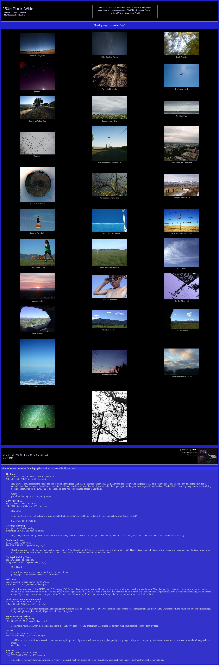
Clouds (119, 7)
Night (130, 10)
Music (124, 10)
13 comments (192, 455)
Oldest (15, 12)
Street (127, 13)
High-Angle (146, 7)
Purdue (113, 13)
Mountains (117, 10)
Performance (138, 10)
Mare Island (102, 10)
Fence (124, 8)
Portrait (148, 10)
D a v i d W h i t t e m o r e (21, 454)
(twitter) (44, 455)
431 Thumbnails (10, 15)
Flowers (135, 8)
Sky (117, 13)
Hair (139, 8)
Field (129, 8)
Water (137, 13)
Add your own (68, 468)
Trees (132, 13)
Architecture (111, 7)
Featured (7, 12)
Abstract (102, 8)
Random (21, 15)
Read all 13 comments (50, 468)
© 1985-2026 (8, 458)
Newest (23, 12)
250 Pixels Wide (18, 9)
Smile (122, 13)
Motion (110, 10)
